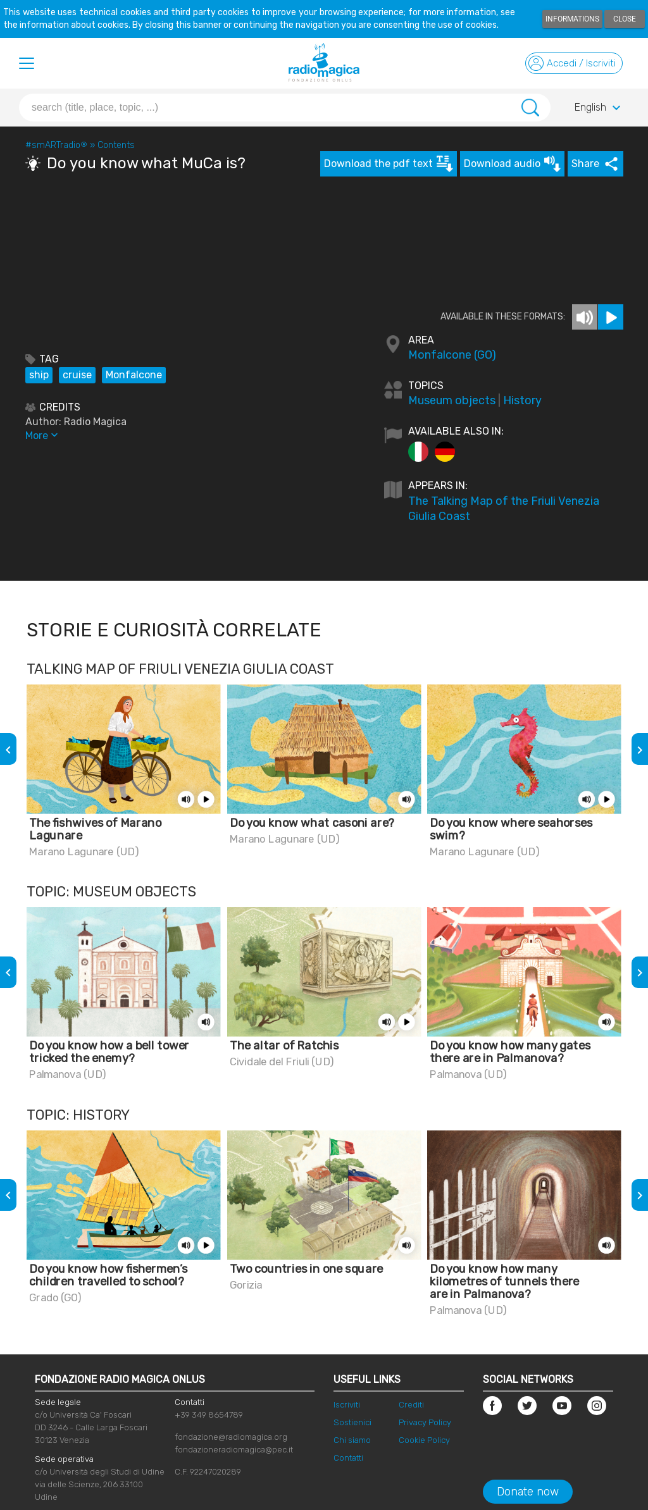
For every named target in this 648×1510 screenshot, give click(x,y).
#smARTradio (56, 145)
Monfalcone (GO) (452, 355)
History (522, 400)
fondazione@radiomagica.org (231, 1437)
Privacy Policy (425, 1422)
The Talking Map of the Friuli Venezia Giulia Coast (503, 508)
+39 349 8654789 (209, 1415)
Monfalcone (134, 375)
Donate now (528, 1492)
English (599, 108)
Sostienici (352, 1422)
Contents (116, 145)
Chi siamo (352, 1440)
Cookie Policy (424, 1440)
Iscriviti (346, 1404)
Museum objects (451, 400)
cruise (77, 375)
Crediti (411, 1404)
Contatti (348, 1458)
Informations (572, 19)
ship (39, 375)
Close (624, 19)
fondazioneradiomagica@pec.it (234, 1449)
